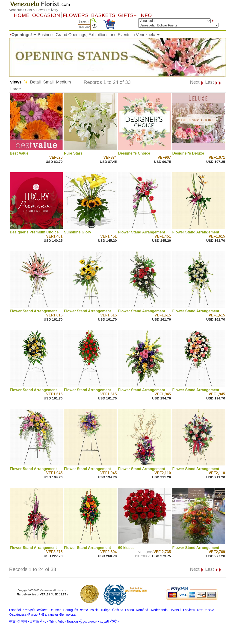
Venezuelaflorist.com (54, 590)
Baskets (103, 15)
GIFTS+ (127, 15)
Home (22, 15)
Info (145, 15)
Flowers (75, 15)
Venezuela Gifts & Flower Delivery (33, 10)
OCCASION (46, 15)
